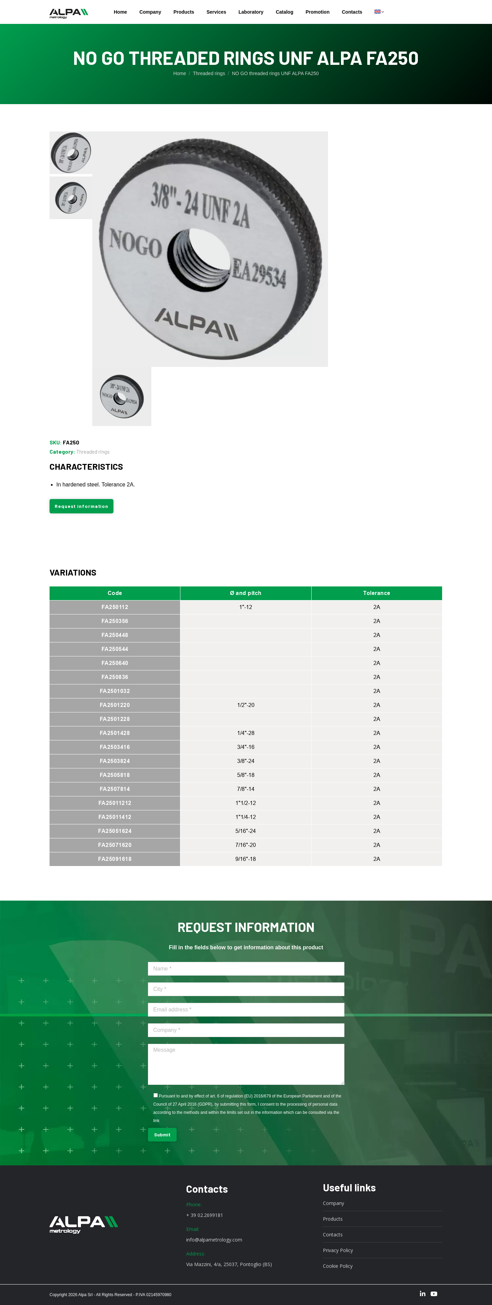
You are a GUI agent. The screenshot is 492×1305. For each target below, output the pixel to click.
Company (333, 1203)
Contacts (333, 1234)
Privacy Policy (338, 1250)
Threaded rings (93, 452)
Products (333, 1219)
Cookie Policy (338, 1266)
